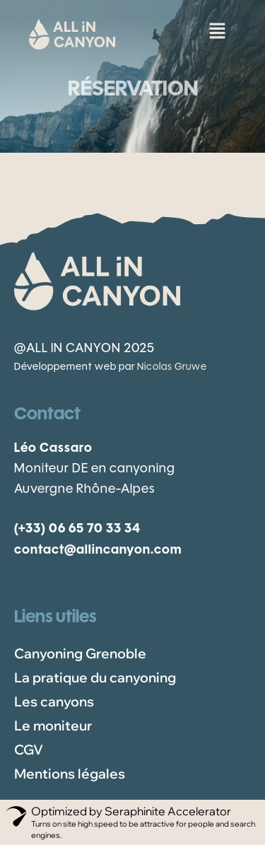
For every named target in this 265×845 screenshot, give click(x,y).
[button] (217, 28)
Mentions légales (69, 773)
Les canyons (54, 701)
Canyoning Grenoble (80, 653)
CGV (28, 749)
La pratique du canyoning (95, 677)
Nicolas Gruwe (172, 367)
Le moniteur (53, 725)
